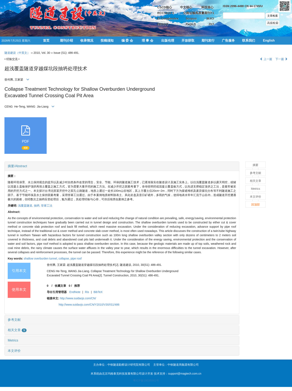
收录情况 (86, 40)
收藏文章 (60, 285)
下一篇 (281, 59)
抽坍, (37, 205)
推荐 (77, 285)
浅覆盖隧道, (26, 205)
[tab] (122, 166)
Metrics (13, 340)
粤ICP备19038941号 (146, 380)
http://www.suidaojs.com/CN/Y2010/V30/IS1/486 (89, 304)
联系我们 (248, 40)
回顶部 (255, 204)
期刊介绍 (66, 40)
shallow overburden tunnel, (41, 258)
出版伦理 (167, 40)
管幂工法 (46, 205)
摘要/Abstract (17, 166)
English (269, 40)
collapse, (65, 258)
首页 (46, 40)
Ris (87, 292)
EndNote (74, 292)
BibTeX (97, 292)
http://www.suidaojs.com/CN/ (78, 298)
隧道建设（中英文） (17, 52)
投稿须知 (107, 40)
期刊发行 (208, 40)
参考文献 (14, 319)
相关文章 (17, 330)
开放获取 (187, 40)
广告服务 (228, 40)
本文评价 (14, 350)
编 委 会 (127, 40)
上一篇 (266, 59)
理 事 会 (147, 40)
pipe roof (76, 258)
